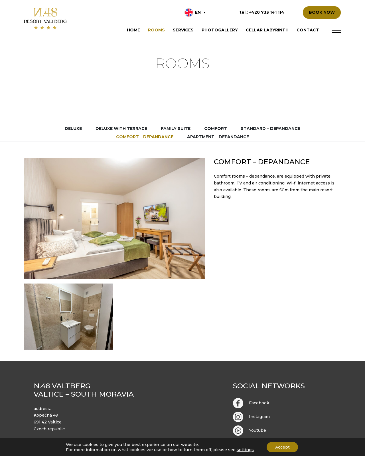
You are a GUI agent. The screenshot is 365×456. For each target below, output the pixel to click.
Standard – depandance (270, 128)
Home (133, 30)
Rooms (156, 30)
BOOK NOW (322, 12)
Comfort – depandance (144, 136)
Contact (308, 30)
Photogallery (220, 30)
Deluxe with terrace (121, 128)
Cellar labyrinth (267, 30)
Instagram (251, 417)
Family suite (175, 128)
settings (245, 449)
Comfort (215, 128)
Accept (282, 447)
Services (183, 30)
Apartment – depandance (218, 136)
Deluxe (73, 128)
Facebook (251, 403)
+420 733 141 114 (266, 12)
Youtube (249, 430)
